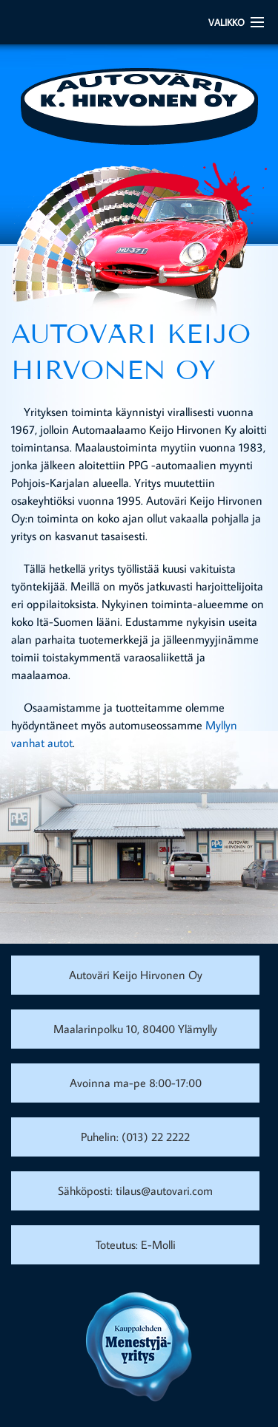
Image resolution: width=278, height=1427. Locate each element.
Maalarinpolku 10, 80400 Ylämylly (135, 1028)
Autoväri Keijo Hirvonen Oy (135, 974)
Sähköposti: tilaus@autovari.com (135, 1190)
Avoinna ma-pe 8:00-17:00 (136, 1082)
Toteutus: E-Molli (136, 1244)
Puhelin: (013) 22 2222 (135, 1136)
